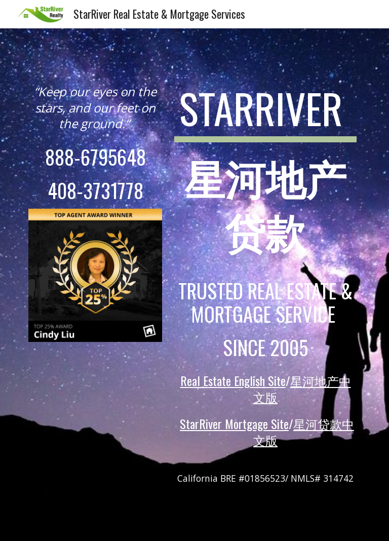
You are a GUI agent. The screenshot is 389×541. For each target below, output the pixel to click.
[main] (95, 107)
